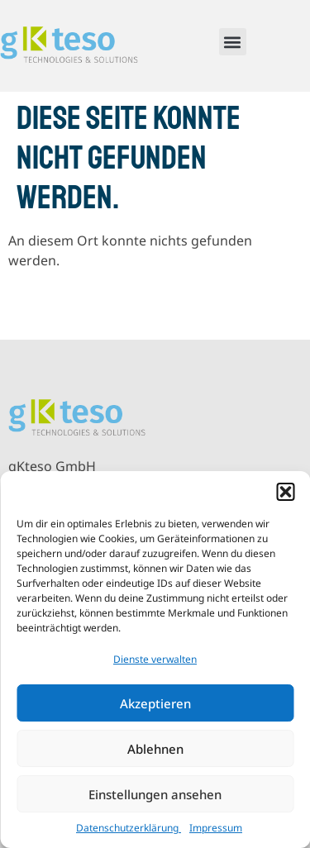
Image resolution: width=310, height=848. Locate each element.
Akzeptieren (155, 703)
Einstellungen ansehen (155, 794)
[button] (285, 492)
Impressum (215, 828)
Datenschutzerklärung (128, 828)
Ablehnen (155, 749)
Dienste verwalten (155, 659)
